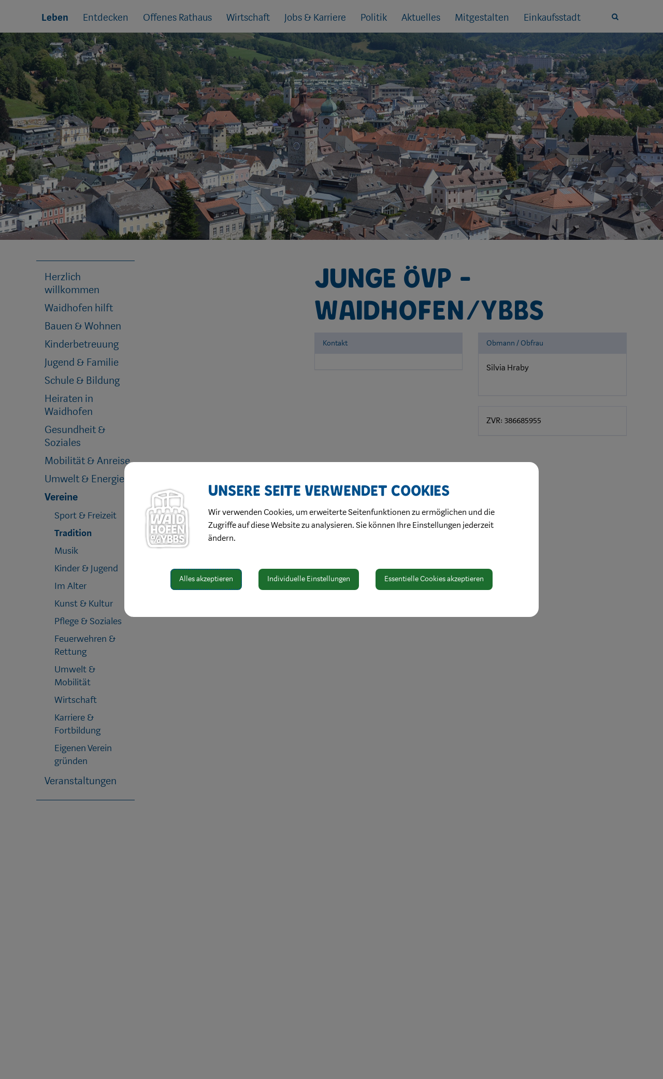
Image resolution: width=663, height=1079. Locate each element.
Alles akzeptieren (206, 579)
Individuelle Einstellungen (308, 579)
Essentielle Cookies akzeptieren (434, 579)
